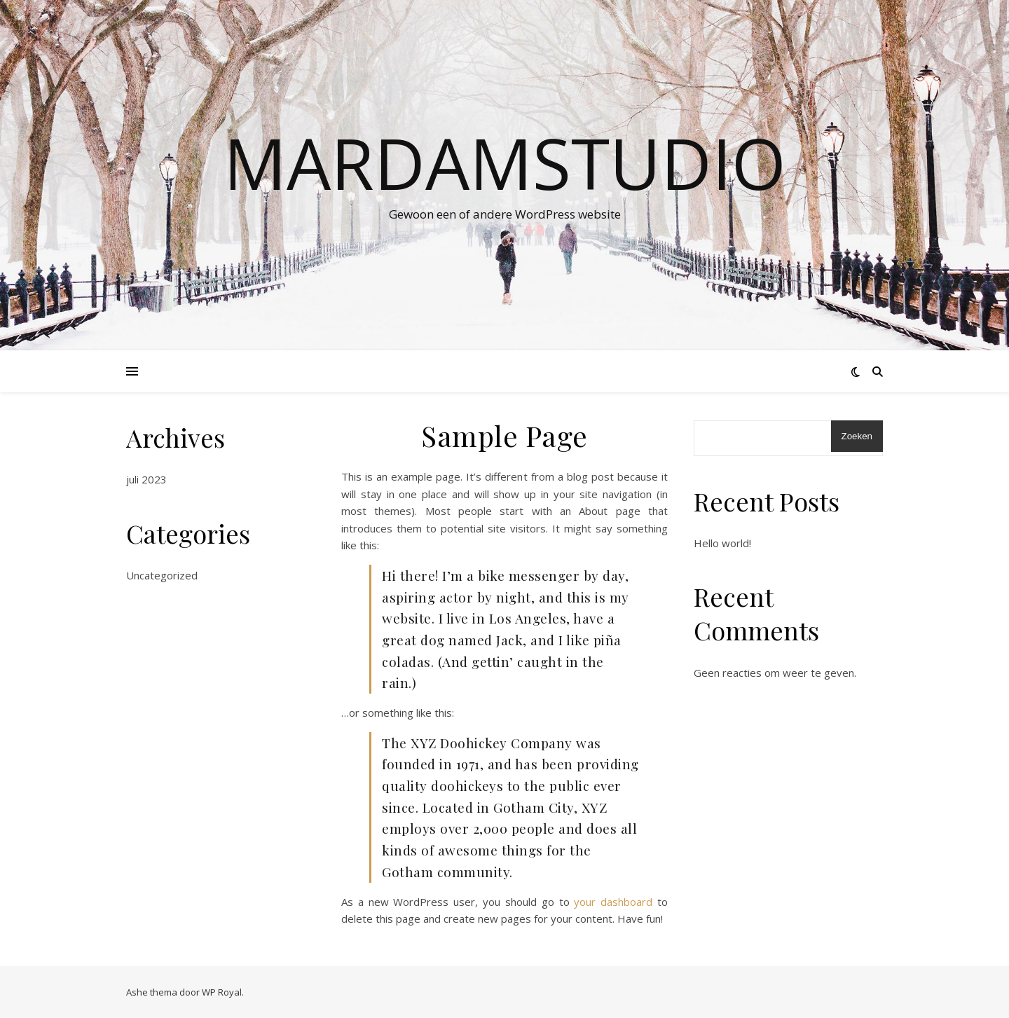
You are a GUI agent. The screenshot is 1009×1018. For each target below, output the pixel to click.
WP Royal (222, 992)
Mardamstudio (505, 163)
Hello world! (722, 543)
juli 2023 (146, 479)
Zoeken (857, 436)
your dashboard (613, 902)
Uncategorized (162, 575)
